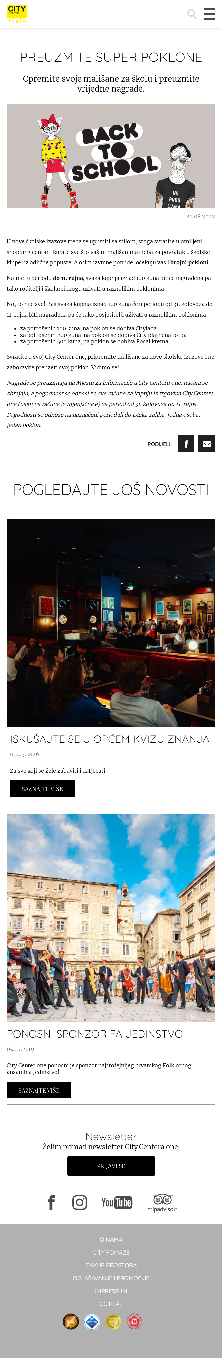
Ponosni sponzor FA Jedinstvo (95, 1033)
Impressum (111, 1291)
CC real (111, 1304)
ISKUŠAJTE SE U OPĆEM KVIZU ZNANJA (110, 738)
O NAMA (111, 1239)
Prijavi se (111, 1166)
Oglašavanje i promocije (111, 1278)
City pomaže (111, 1252)
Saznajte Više (42, 789)
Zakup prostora (111, 1265)
